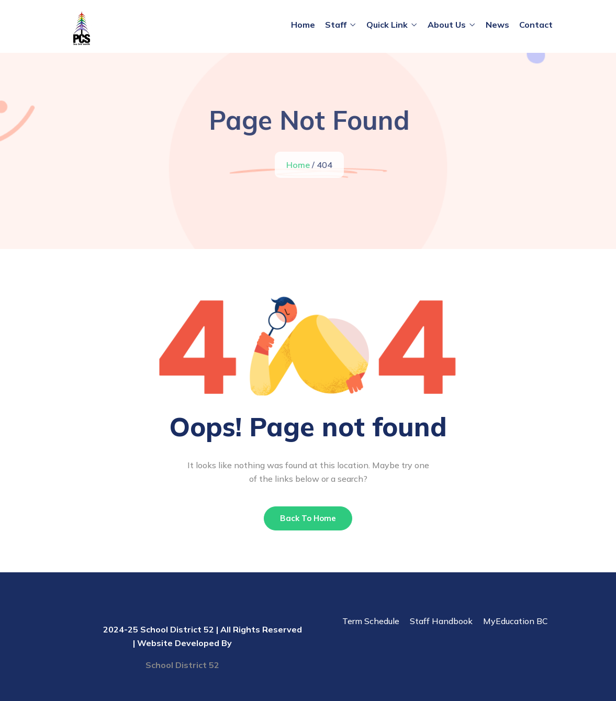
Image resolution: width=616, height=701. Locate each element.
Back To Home (308, 518)
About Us (447, 24)
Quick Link (387, 24)
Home (303, 24)
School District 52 (182, 665)
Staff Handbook (441, 621)
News (497, 24)
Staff (335, 24)
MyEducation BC (515, 621)
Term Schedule (370, 621)
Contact (536, 24)
